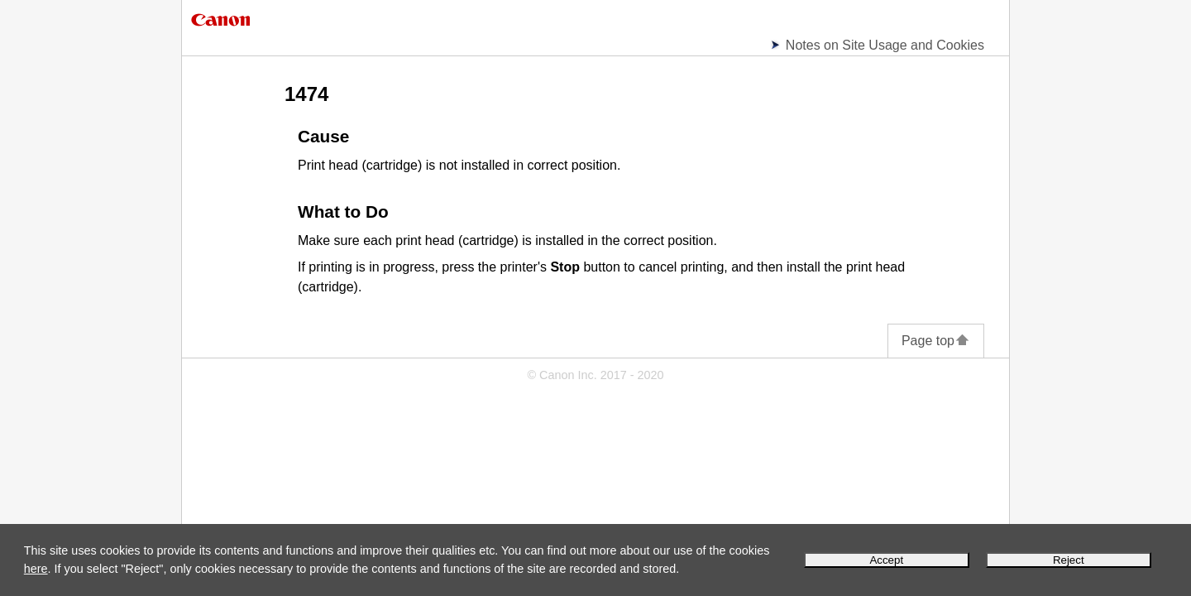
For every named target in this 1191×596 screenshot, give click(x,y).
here (36, 568)
